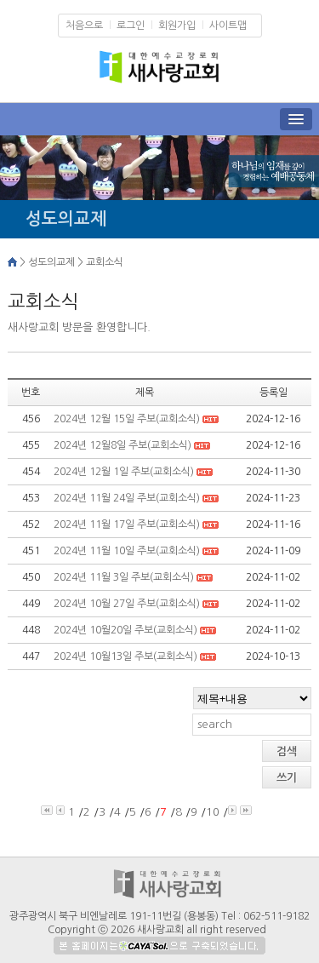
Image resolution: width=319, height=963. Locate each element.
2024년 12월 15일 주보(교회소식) (127, 419)
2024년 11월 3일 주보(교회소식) (125, 577)
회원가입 (177, 25)
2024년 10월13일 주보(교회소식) (127, 656)
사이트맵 (228, 25)
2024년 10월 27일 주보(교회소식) (128, 604)
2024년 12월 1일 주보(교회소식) (125, 472)
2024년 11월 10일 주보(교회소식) (128, 551)
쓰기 (286, 777)
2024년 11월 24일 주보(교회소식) (128, 498)
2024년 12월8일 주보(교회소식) (122, 445)
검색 (286, 751)
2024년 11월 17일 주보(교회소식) (128, 524)
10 (212, 811)
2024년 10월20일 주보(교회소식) (127, 630)
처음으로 (84, 25)
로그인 (131, 25)
